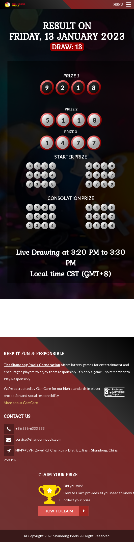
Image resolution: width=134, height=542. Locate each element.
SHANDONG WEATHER (67, 318)
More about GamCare (21, 402)
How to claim (84, 511)
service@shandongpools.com (38, 439)
